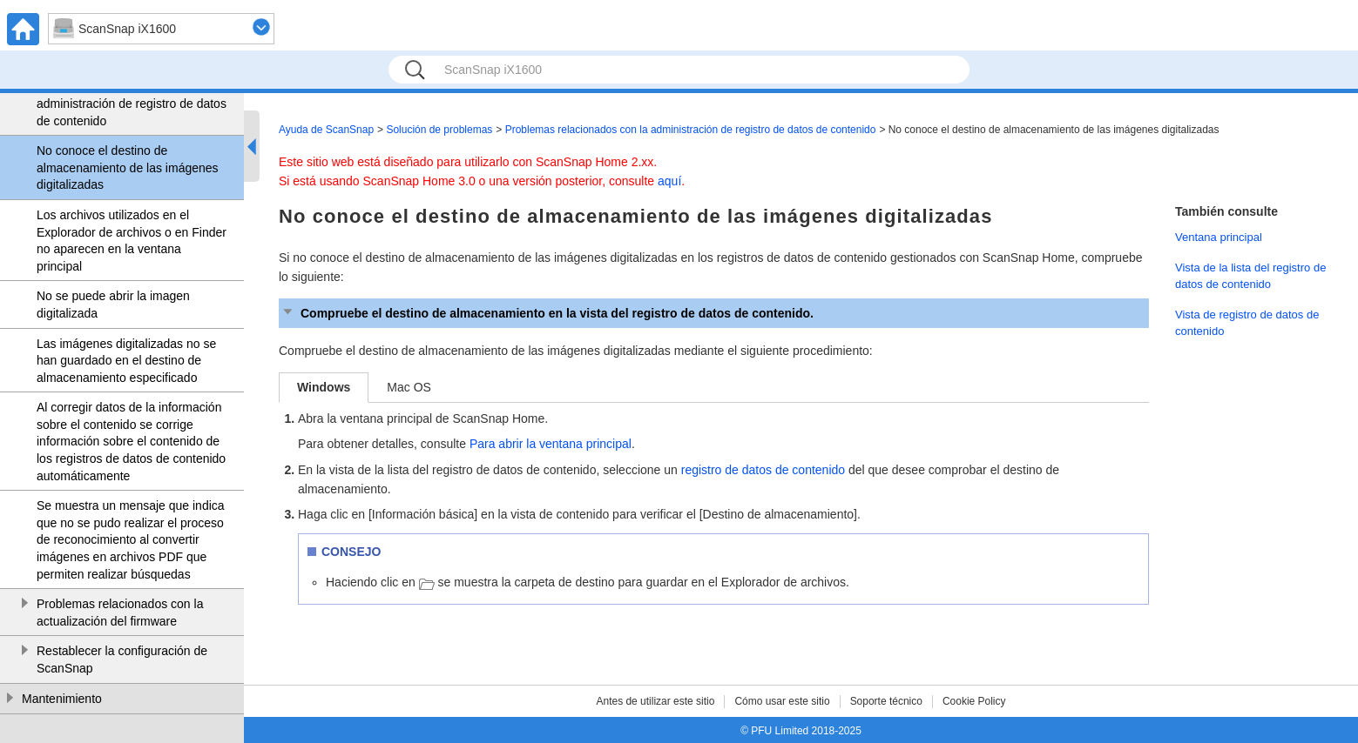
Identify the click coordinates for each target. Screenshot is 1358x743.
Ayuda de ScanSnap (326, 130)
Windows (323, 387)
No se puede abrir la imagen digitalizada (113, 304)
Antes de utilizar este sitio (655, 701)
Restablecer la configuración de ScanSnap (122, 659)
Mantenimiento (62, 699)
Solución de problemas (439, 130)
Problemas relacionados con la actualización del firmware (120, 612)
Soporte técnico (886, 701)
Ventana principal (1218, 237)
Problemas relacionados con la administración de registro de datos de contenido (131, 103)
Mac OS (409, 387)
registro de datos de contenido (763, 470)
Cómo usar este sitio (781, 701)
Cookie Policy (974, 701)
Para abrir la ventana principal (551, 444)
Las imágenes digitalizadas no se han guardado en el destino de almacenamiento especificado (126, 361)
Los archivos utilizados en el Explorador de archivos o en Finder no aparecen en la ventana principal (131, 240)
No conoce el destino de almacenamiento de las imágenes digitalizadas (128, 167)
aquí (669, 181)
